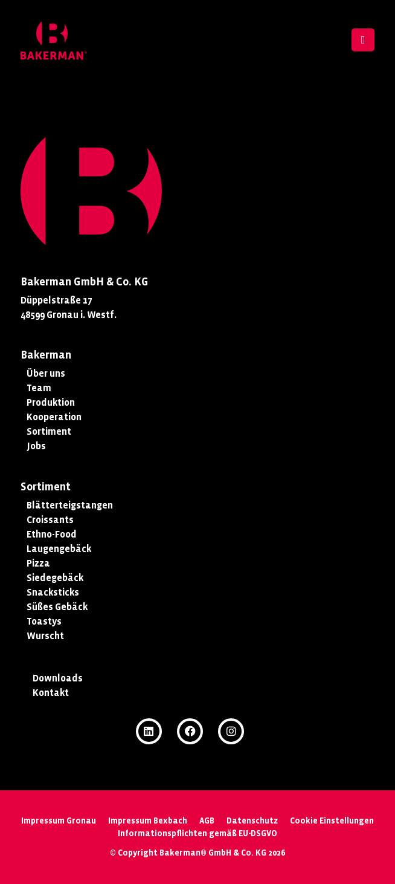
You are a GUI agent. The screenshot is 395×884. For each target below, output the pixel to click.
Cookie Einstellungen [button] (332, 820)
